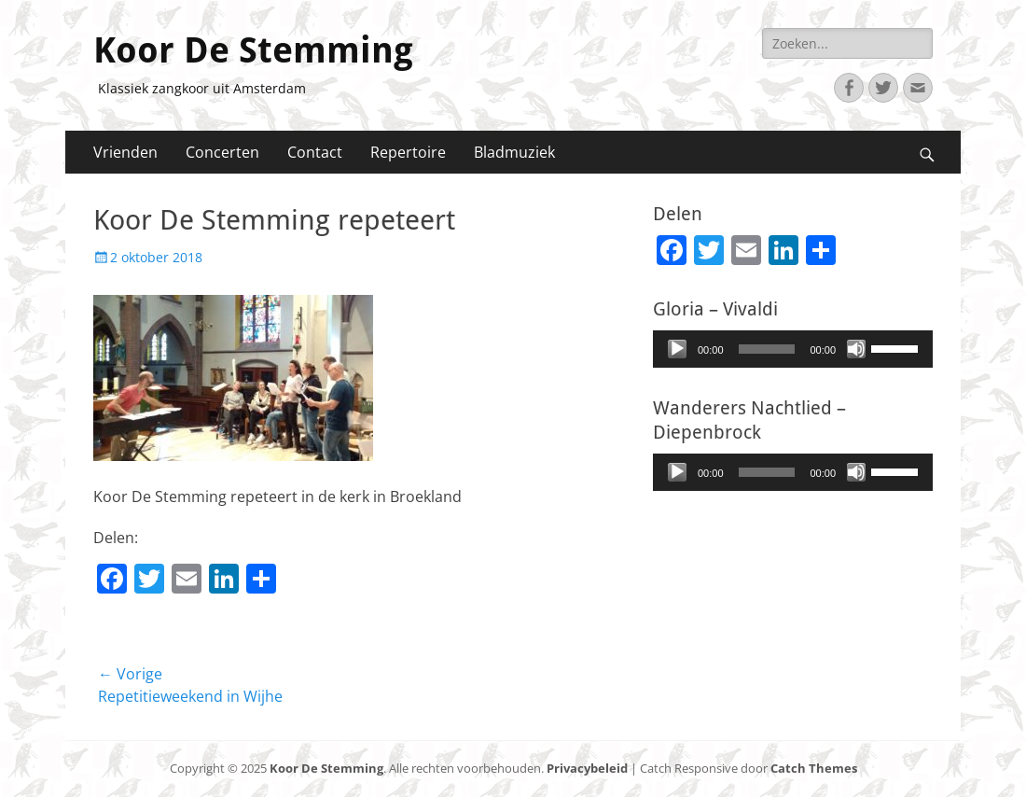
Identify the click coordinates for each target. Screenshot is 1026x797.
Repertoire (408, 152)
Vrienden (125, 152)
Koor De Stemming (253, 50)
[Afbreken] (856, 349)
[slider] (767, 349)
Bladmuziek (514, 152)
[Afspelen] (677, 349)
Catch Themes (813, 768)
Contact (314, 152)
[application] (793, 349)
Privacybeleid (587, 768)
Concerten (222, 152)
